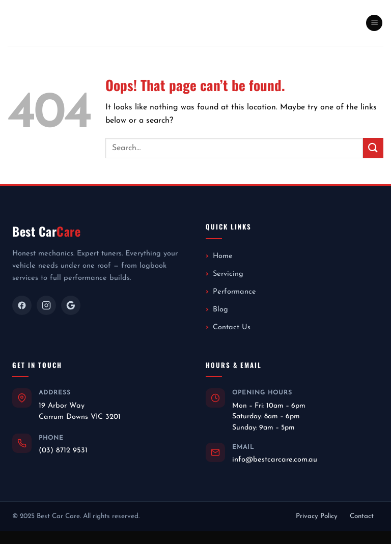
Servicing (228, 274)
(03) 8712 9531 (63, 450)
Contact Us (231, 327)
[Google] (70, 305)
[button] (374, 23)
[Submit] (373, 148)
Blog (220, 309)
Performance (234, 292)
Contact (362, 516)
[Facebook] (22, 305)
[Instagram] (46, 305)
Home (223, 256)
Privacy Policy (317, 516)
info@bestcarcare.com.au (274, 460)
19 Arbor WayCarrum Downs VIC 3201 (80, 411)
